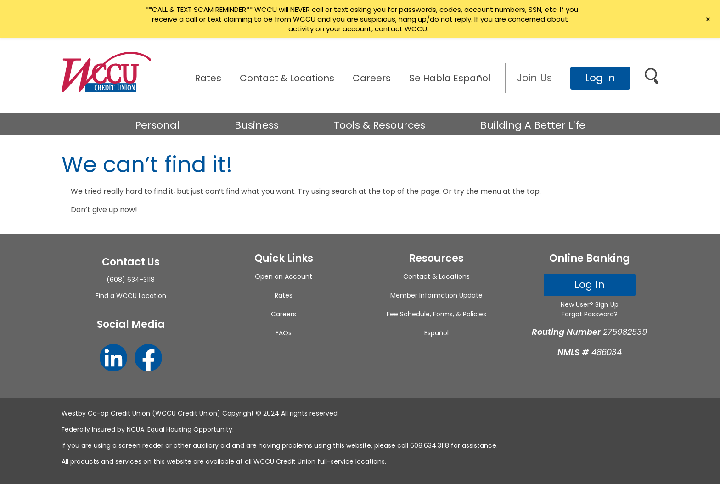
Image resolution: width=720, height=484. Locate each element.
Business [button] (257, 125)
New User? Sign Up (590, 304)
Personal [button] (157, 125)
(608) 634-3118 (131, 279)
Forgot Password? (590, 314)
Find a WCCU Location (131, 295)
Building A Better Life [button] (532, 125)
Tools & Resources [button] (379, 125)
